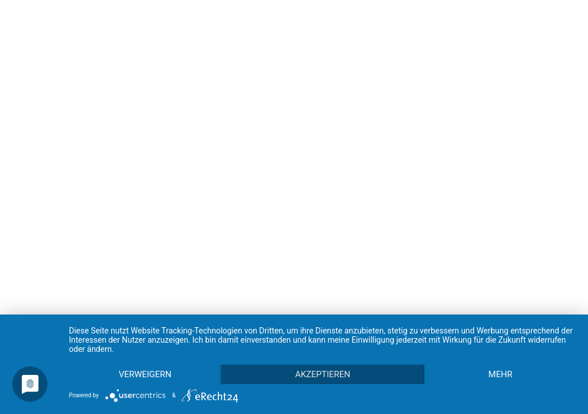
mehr (501, 374)
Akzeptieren (322, 374)
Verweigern (145, 374)
